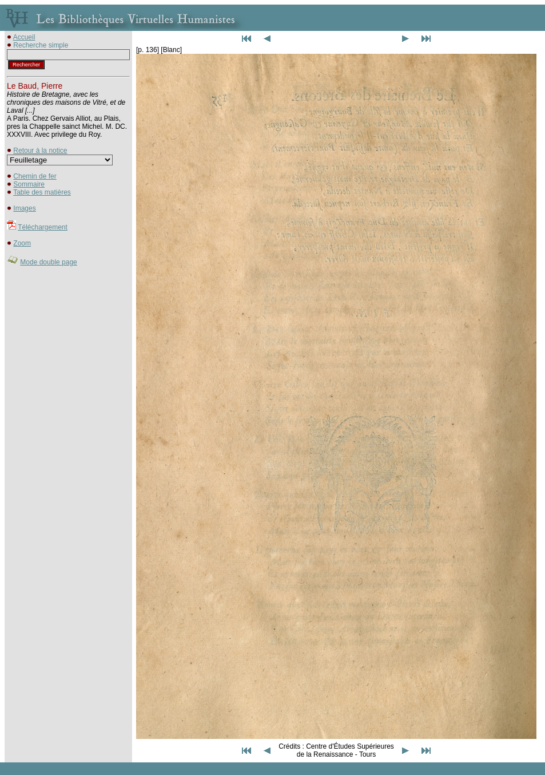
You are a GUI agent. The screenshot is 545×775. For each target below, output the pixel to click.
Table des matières (42, 192)
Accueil (24, 37)
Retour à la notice (40, 151)
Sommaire (29, 184)
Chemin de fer (34, 176)
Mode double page (48, 262)
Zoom (22, 243)
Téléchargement (42, 227)
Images (24, 208)
